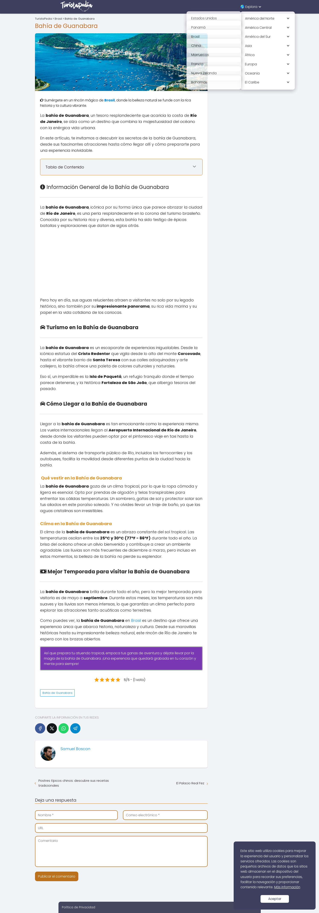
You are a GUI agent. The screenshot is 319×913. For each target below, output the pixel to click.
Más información (287, 887)
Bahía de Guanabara (57, 693)
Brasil (136, 620)
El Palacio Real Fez (190, 783)
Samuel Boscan (75, 748)
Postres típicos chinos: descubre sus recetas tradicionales (73, 783)
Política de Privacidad (78, 907)
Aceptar (274, 899)
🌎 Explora (248, 6)
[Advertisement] (121, 263)
